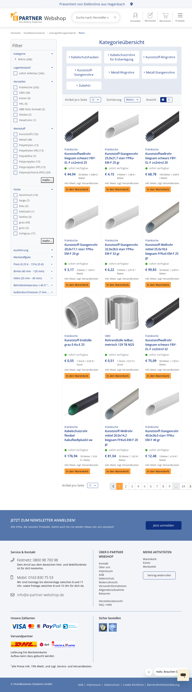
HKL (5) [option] (23, 103)
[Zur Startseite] (37, 17)
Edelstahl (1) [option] (26, 211)
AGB (101, 574)
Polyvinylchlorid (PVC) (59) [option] (34, 172)
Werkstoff (33, 128)
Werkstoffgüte (33, 257)
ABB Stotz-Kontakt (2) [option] (32, 109)
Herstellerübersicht (111, 601)
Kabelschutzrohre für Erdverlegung (122, 57)
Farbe (33, 189)
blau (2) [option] (23, 206)
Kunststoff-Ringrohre (160, 57)
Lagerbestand (33, 67)
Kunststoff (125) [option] (28, 134)
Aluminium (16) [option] (28, 195)
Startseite (16, 32)
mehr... (47, 180)
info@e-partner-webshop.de (40, 594)
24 (183, 486)
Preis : (29, 264)
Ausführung (33, 250)
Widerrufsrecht (108, 582)
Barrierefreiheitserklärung (163, 684)
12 (95, 99)
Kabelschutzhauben (84, 57)
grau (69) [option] (24, 222)
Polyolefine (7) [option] (27, 156)
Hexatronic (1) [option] (27, 120)
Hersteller (33, 81)
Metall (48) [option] (25, 139)
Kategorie (33, 53)
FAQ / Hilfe (105, 604)
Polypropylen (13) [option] (29, 161)
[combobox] (95, 17)
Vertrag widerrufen (159, 575)
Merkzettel (149, 566)
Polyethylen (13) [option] (28, 145)
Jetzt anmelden (163, 525)
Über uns (104, 567)
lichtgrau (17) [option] (27, 233)
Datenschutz (106, 578)
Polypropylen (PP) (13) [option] (32, 167)
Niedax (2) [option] (25, 114)
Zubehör (84, 85)
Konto (146, 562)
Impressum (106, 571)
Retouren (104, 593)
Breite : (29, 271)
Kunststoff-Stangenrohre (84, 72)
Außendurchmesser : (34, 292)
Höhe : (28, 278)
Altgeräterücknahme (111, 590)
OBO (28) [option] (24, 92)
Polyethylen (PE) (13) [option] (31, 150)
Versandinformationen (113, 586)
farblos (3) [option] (25, 217)
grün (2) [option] (24, 228)
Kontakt (103, 563)
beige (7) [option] (24, 200)
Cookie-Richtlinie (133, 684)
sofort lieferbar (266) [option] (31, 73)
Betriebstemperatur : (34, 285)
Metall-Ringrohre (122, 72)
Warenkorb (150, 559)
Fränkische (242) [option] (29, 87)
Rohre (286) (25, 59)
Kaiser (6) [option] (24, 98)
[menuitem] (150, 17)
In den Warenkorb (77, 189)
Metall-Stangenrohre (160, 72)
